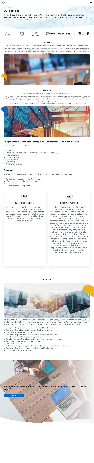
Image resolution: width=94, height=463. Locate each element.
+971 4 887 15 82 (48, 449)
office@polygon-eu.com (49, 455)
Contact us (14, 395)
